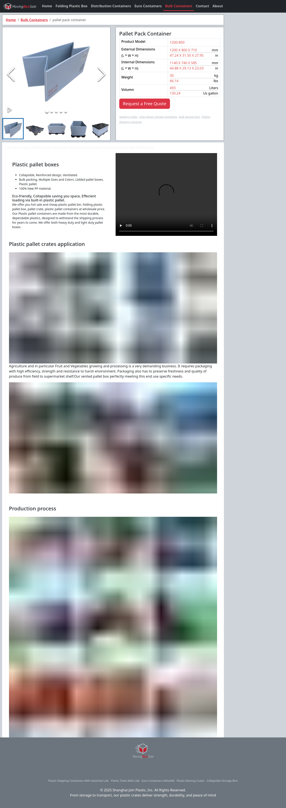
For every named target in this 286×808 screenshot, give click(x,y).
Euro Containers (148, 6)
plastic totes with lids (125, 781)
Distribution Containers (111, 6)
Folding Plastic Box (71, 6)
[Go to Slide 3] (56, 111)
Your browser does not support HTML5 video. (166, 194)
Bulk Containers (178, 6)
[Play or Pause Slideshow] (9, 109)
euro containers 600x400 (158, 781)
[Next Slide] (101, 74)
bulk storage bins (189, 117)
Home (47, 6)
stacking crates (128, 117)
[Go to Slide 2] (51, 111)
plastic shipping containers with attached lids (78, 781)
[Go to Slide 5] (65, 111)
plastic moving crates (190, 781)
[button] (56, 68)
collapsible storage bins (222, 781)
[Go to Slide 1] (46, 111)
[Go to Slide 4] (61, 111)
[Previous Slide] (10, 74)
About (218, 6)
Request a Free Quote (144, 103)
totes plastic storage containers (158, 117)
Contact (202, 6)
